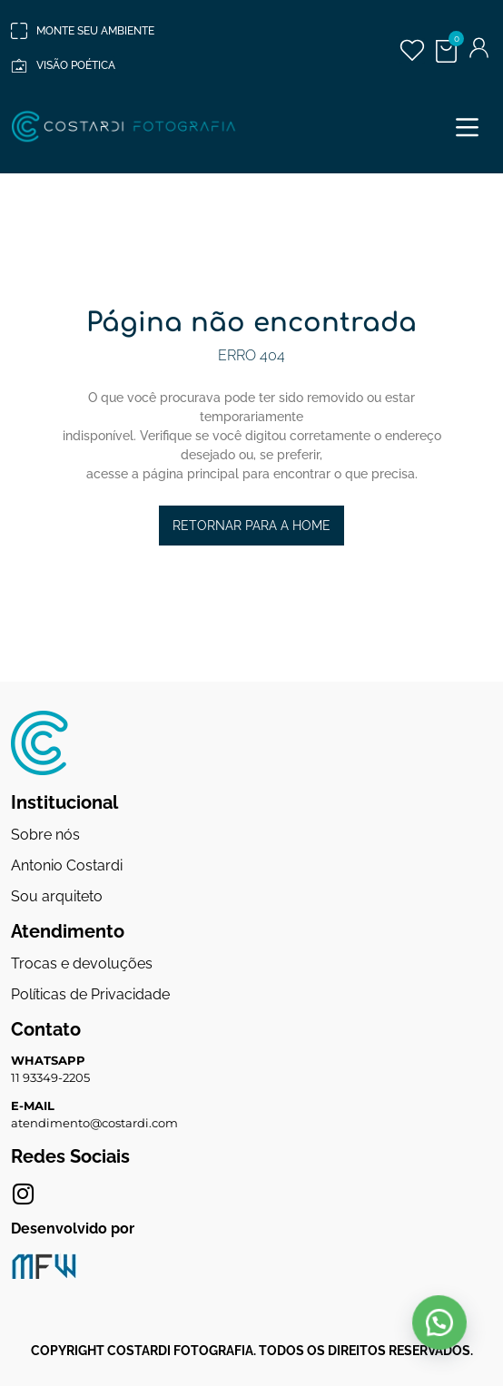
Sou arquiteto (57, 896)
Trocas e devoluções (82, 963)
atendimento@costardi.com (94, 1123)
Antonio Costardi (67, 865)
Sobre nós (45, 834)
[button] (467, 127)
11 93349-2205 (50, 1077)
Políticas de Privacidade (90, 994)
